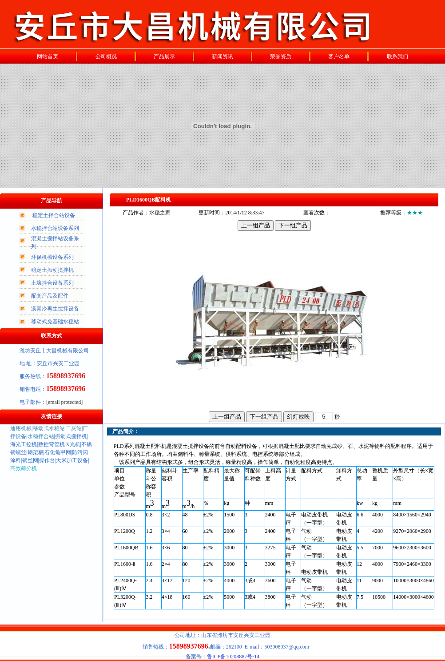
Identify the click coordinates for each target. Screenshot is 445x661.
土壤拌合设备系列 (52, 283)
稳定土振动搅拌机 (52, 270)
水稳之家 (160, 213)
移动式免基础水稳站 (55, 321)
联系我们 (397, 56)
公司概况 (106, 56)
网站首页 (47, 56)
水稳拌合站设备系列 (55, 228)
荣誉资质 (280, 56)
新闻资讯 (222, 56)
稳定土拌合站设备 (53, 215)
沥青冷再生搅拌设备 (55, 309)
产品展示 (164, 56)
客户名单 (339, 56)
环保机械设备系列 (52, 257)
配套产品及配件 (49, 296)
